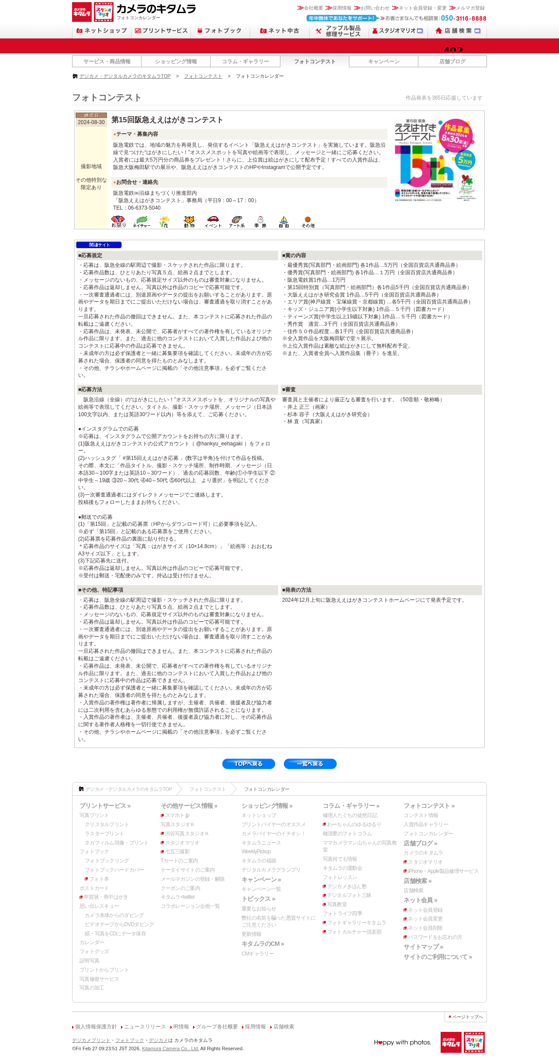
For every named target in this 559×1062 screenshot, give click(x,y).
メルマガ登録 (470, 7)
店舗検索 (413, 890)
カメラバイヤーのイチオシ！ (274, 834)
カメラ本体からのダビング (114, 915)
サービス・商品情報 (107, 62)
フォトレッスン (340, 877)
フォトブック (94, 851)
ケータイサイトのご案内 (188, 870)
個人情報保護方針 (96, 1027)
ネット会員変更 (425, 919)
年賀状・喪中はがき (106, 897)
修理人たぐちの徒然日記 (350, 815)
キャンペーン (384, 62)
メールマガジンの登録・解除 (193, 879)
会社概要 (313, 7)
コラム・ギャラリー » (351, 805)
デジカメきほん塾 (346, 886)
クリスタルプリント (107, 824)
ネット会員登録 (425, 910)
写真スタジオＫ (178, 824)
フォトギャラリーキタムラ (356, 923)
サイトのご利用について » (438, 956)
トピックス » (258, 898)
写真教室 (337, 904)
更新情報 (251, 934)
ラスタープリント (104, 834)
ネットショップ (259, 815)
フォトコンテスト (315, 62)
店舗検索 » (417, 880)
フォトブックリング (107, 861)
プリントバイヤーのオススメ (274, 824)
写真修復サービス (99, 979)
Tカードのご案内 (179, 861)
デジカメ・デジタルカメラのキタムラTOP (125, 76)
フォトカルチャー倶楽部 (354, 932)
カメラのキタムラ (423, 853)
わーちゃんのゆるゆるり (354, 824)
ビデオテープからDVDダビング (119, 924)
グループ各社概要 (217, 1027)
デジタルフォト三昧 (349, 895)
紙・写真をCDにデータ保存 (115, 934)
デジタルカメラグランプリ (271, 870)
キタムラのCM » (263, 943)
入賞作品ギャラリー (426, 824)
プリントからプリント (104, 970)
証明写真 (89, 961)
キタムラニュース (261, 843)
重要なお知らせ (259, 909)
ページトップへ (467, 1016)
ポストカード (94, 888)
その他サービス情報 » (189, 805)
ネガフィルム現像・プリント (117, 843)
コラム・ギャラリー (245, 62)
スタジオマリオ (182, 843)
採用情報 (342, 7)
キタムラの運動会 (342, 868)
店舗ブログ (452, 62)
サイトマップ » (423, 946)
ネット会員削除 (425, 928)
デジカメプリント (91, 1040)
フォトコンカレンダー (428, 834)
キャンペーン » (261, 879)
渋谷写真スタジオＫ (187, 834)
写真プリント (94, 815)
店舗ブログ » (420, 843)
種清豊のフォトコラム (347, 834)
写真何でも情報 (340, 859)
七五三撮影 (177, 851)
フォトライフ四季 (342, 913)
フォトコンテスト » (429, 805)
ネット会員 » (420, 899)
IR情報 (181, 1027)
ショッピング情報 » (267, 805)
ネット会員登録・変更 (423, 7)
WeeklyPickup (256, 851)
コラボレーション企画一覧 (190, 906)
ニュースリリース (145, 1027)
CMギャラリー (258, 954)
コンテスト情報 (421, 815)
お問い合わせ (375, 7)
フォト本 (99, 879)
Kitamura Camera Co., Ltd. (170, 1048)
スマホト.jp (177, 815)
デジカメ (158, 1040)
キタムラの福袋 (259, 861)
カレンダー (91, 942)
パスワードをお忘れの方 (435, 937)
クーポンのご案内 (180, 888)
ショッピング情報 (176, 62)
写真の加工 (91, 988)
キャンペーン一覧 (261, 889)
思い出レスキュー (99, 906)
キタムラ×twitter (178, 897)
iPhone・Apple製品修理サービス (443, 871)
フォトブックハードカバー (114, 870)
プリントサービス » (104, 805)
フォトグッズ (94, 951)
